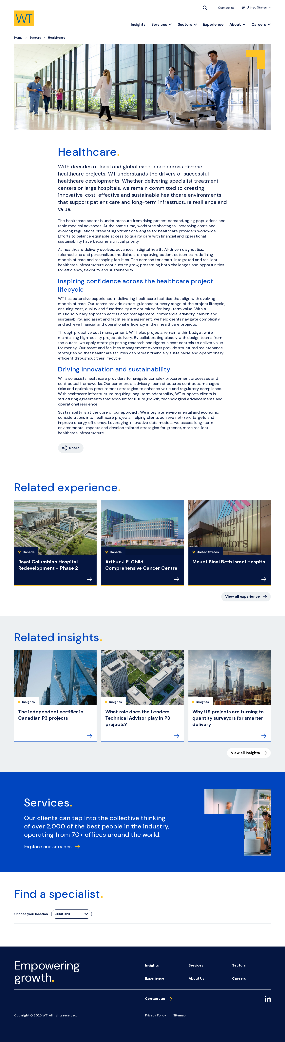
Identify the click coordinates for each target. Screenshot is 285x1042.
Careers (261, 24)
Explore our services (52, 847)
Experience (213, 24)
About (237, 24)
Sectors (187, 24)
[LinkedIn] (268, 999)
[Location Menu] (255, 7)
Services (161, 24)
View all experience (246, 596)
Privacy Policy (155, 1015)
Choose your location (31, 914)
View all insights (249, 752)
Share (71, 448)
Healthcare (56, 37)
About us (196, 978)
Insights (138, 24)
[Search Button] (206, 7)
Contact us (226, 8)
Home (18, 37)
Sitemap (179, 1015)
